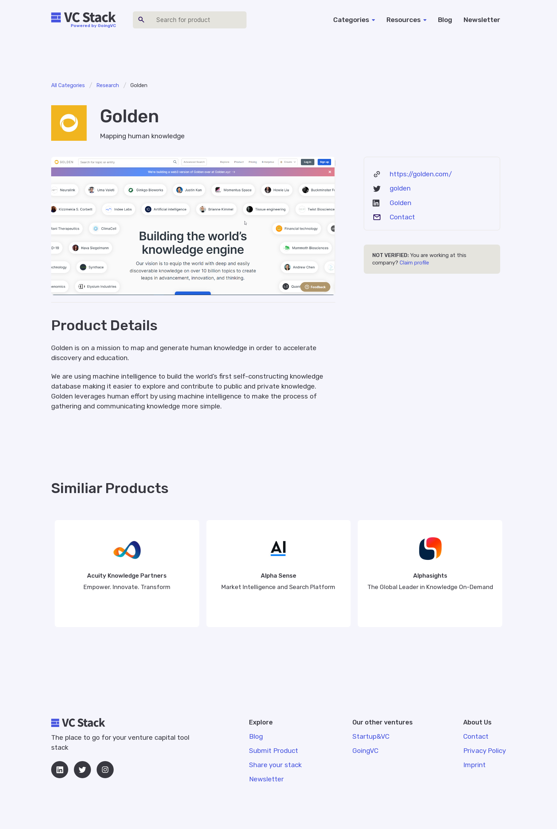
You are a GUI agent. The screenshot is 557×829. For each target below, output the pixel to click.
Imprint (474, 765)
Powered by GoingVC (93, 25)
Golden (400, 203)
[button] (354, 19)
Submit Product (273, 751)
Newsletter (482, 20)
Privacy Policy (484, 751)
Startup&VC (370, 736)
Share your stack (275, 765)
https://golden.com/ (421, 174)
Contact (402, 217)
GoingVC (365, 751)
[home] (83, 17)
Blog (445, 20)
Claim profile (414, 263)
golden (400, 188)
